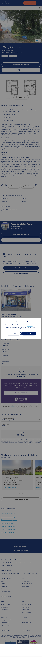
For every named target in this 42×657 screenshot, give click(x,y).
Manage (13, 333)
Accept (29, 333)
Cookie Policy (30, 326)
